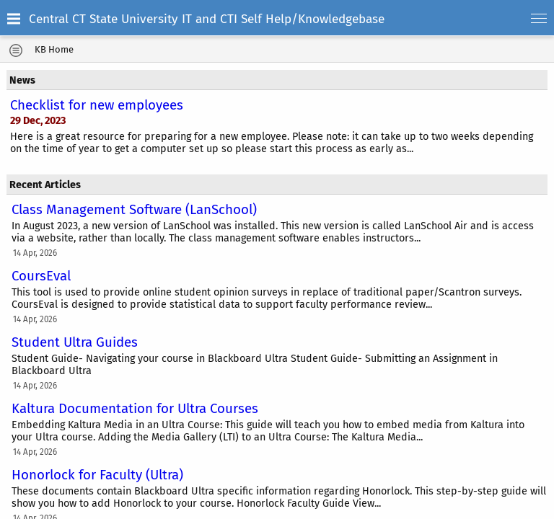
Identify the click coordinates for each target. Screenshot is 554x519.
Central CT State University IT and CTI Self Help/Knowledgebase (206, 19)
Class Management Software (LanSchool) (134, 210)
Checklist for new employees (96, 105)
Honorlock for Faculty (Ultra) (97, 475)
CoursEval (41, 276)
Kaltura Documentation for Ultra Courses (135, 409)
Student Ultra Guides (75, 342)
